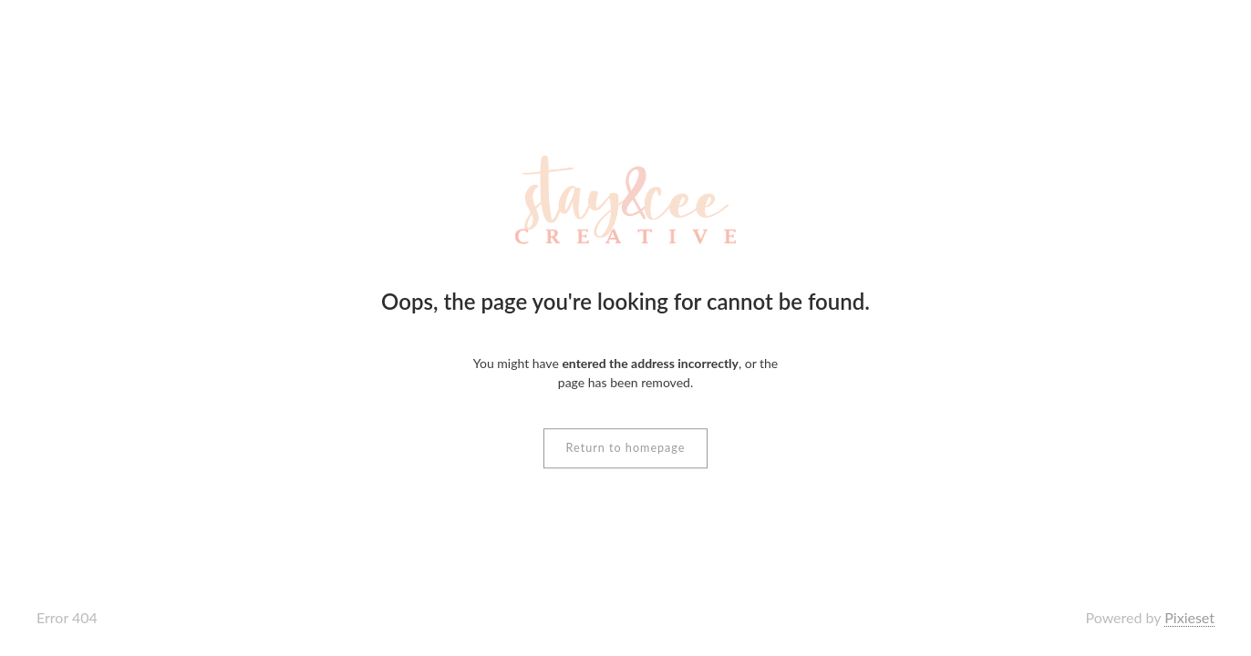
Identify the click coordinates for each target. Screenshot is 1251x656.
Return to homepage (626, 448)
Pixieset (1189, 617)
